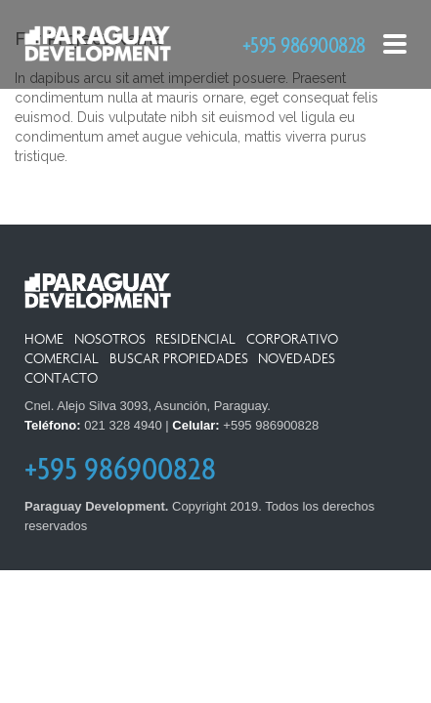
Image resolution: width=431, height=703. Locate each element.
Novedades (296, 359)
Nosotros (110, 339)
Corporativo (292, 339)
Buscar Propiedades (178, 359)
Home (44, 339)
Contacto (61, 378)
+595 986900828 (304, 44)
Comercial (61, 359)
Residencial (195, 339)
